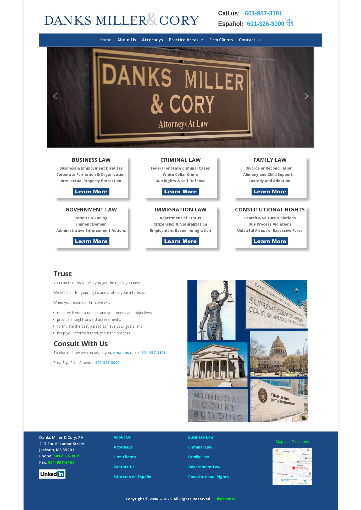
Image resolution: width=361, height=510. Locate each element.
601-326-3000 (107, 362)
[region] (180, 96)
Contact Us (250, 40)
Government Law (204, 466)
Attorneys (152, 40)
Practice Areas (183, 40)
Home (105, 40)
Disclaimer (225, 498)
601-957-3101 (153, 352)
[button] (180, 96)
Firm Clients (221, 40)
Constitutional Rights (208, 476)
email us (121, 352)
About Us (126, 40)
